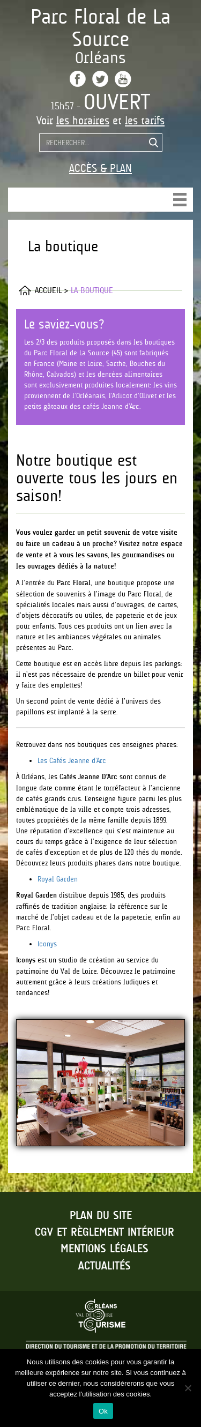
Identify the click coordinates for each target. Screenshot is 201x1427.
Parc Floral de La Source (100, 27)
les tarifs (145, 120)
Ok (103, 1411)
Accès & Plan (100, 168)
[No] (187, 1388)
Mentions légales (104, 1249)
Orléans (100, 57)
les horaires (82, 120)
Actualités (104, 1266)
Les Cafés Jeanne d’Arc (72, 760)
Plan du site (101, 1216)
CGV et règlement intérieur (104, 1232)
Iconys (47, 943)
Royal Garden (58, 879)
